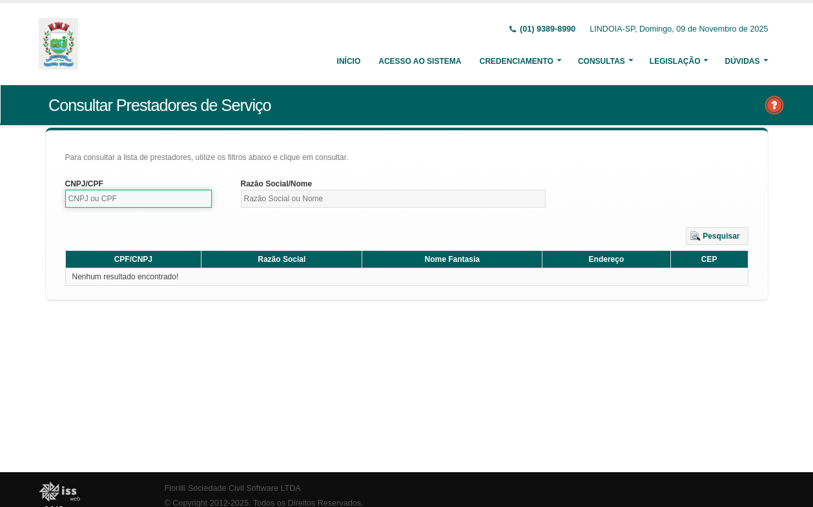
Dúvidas (742, 61)
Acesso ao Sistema (419, 61)
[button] (717, 236)
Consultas (601, 61)
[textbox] (138, 199)
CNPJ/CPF (84, 183)
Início (349, 61)
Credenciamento (516, 61)
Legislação (675, 61)
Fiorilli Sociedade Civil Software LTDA (233, 488)
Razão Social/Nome (277, 183)
